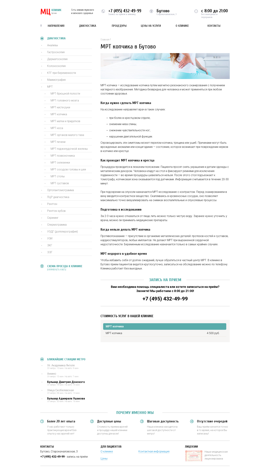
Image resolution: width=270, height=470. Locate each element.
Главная (105, 39)
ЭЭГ (49, 252)
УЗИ (49, 238)
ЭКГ (49, 245)
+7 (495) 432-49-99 (124, 10)
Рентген (52, 204)
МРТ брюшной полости (65, 93)
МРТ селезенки (60, 162)
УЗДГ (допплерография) (62, 231)
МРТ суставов (60, 183)
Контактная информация (153, 451)
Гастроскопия (56, 52)
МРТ (50, 86)
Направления (56, 26)
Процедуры (119, 26)
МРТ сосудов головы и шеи (68, 169)
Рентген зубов (56, 210)
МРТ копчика (59, 114)
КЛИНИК (50, 12)
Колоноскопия (56, 66)
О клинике (182, 26)
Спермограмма (57, 224)
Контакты (213, 26)
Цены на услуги (151, 26)
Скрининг (53, 217)
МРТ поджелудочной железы (69, 148)
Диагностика (87, 26)
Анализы (52, 45)
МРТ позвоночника (63, 155)
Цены (104, 458)
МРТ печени (58, 142)
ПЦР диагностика (58, 197)
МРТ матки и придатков (65, 121)
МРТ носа (57, 128)
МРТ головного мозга (65, 100)
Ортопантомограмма (60, 190)
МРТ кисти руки (60, 107)
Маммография (56, 79)
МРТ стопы (58, 176)
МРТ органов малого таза (67, 135)
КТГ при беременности (61, 73)
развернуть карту (56, 269)
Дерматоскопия (57, 59)
